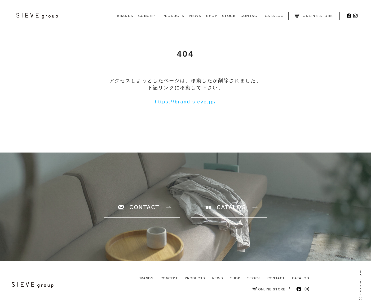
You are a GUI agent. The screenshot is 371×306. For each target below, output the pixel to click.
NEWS (217, 278)
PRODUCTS (195, 278)
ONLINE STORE (268, 289)
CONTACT (276, 278)
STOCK (253, 278)
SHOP (235, 278)
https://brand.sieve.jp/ (185, 101)
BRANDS (145, 278)
